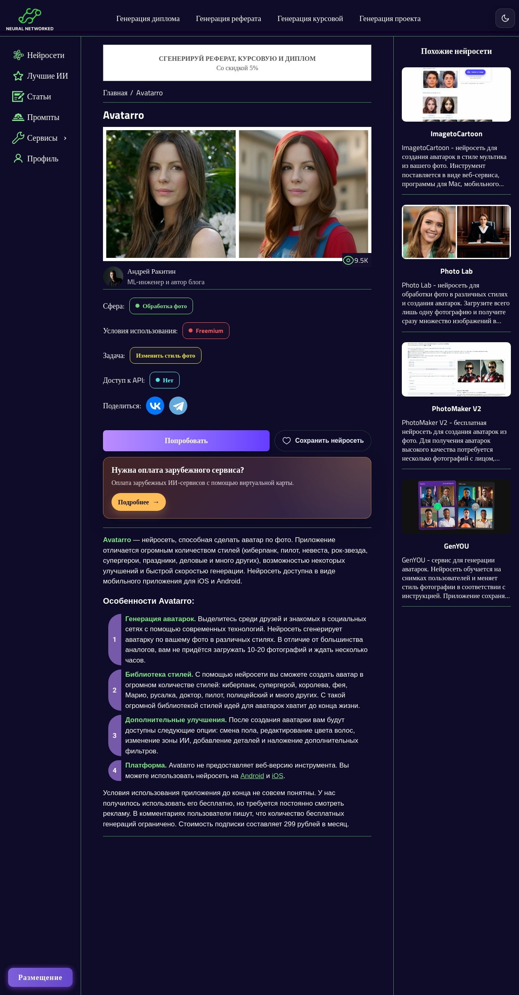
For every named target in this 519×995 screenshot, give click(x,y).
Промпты (36, 117)
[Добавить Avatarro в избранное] (323, 440)
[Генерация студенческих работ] (237, 63)
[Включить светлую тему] (505, 18)
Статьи (31, 96)
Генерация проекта (389, 18)
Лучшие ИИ (40, 75)
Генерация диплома (148, 18)
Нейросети (38, 55)
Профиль (35, 158)
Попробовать (186, 440)
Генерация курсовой (310, 18)
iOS (277, 776)
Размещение (40, 977)
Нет (168, 380)
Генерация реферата (228, 18)
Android (252, 776)
